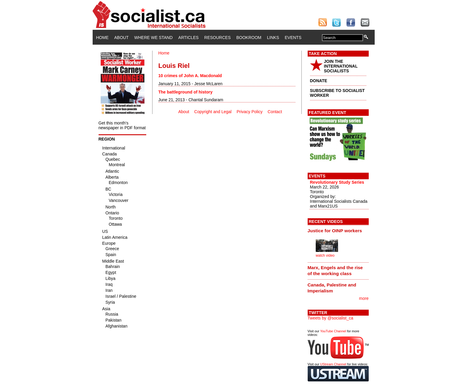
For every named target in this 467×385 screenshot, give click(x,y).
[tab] (338, 230)
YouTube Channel (333, 331)
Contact (275, 111)
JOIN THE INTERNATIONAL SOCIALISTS (341, 66)
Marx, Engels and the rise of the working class (335, 270)
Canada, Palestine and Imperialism (332, 287)
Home (102, 37)
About (121, 37)
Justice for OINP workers (335, 230)
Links (273, 37)
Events (293, 37)
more (364, 298)
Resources (217, 37)
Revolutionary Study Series (337, 182)
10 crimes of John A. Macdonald (190, 75)
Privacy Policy (249, 111)
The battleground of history (185, 92)
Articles (188, 37)
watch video (325, 255)
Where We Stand (153, 37)
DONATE (318, 80)
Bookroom (248, 37)
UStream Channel (333, 364)
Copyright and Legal (212, 111)
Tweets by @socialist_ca (331, 318)
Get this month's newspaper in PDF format (122, 125)
